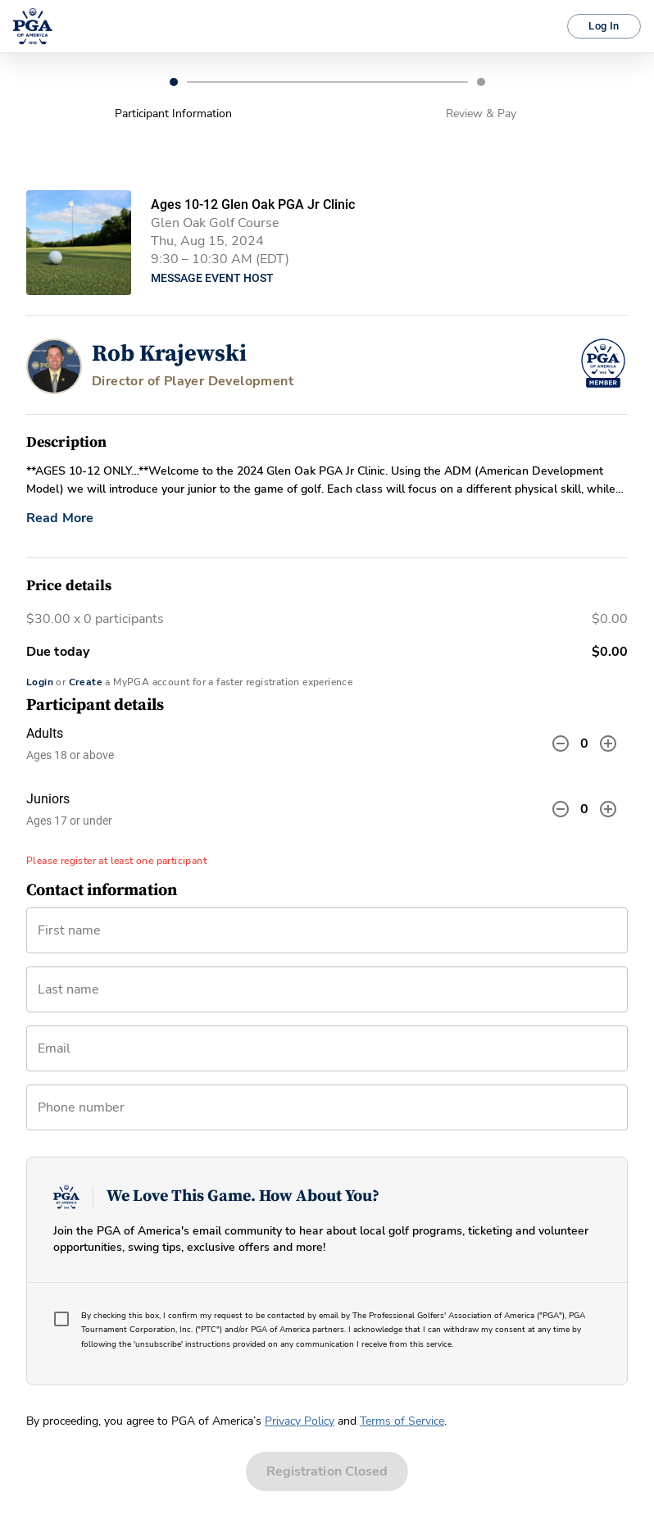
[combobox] (327, 1055)
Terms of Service (402, 1421)
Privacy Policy (299, 1421)
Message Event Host (212, 277)
